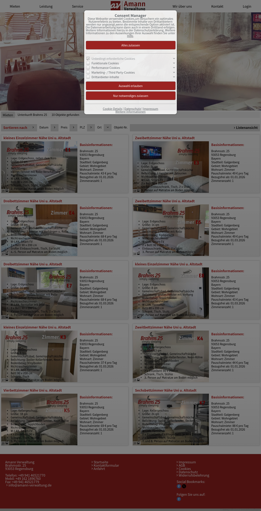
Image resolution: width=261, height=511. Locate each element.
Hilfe (130, 36)
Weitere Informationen (130, 112)
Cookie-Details (112, 109)
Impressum (150, 109)
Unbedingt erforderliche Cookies (113, 59)
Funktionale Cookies (105, 63)
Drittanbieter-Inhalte (105, 77)
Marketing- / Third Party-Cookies (113, 72)
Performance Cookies (106, 68)
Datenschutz (132, 109)
